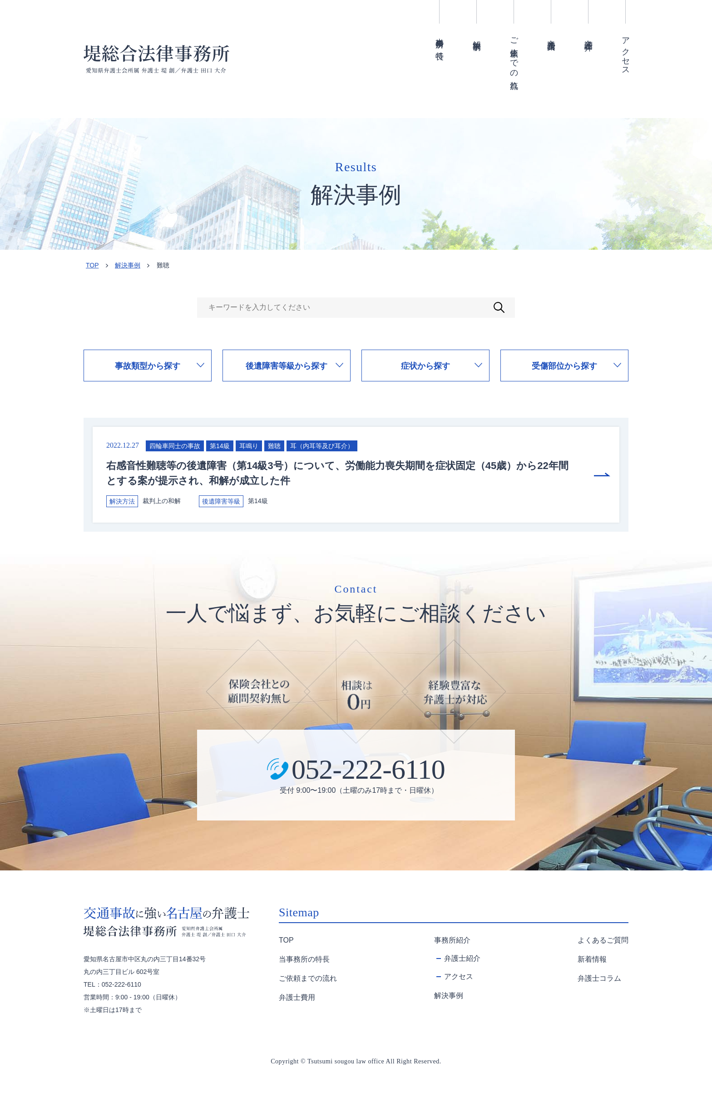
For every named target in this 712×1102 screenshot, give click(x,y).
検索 (499, 307)
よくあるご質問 (603, 940)
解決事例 (476, 36)
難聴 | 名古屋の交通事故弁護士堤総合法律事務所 (156, 59)
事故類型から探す (147, 366)
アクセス (625, 52)
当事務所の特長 (439, 39)
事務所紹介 (452, 940)
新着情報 (592, 959)
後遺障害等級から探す (286, 366)
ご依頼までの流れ (514, 58)
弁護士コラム (599, 978)
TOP (92, 265)
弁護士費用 (551, 36)
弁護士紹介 (588, 36)
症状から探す (425, 366)
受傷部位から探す (564, 366)
